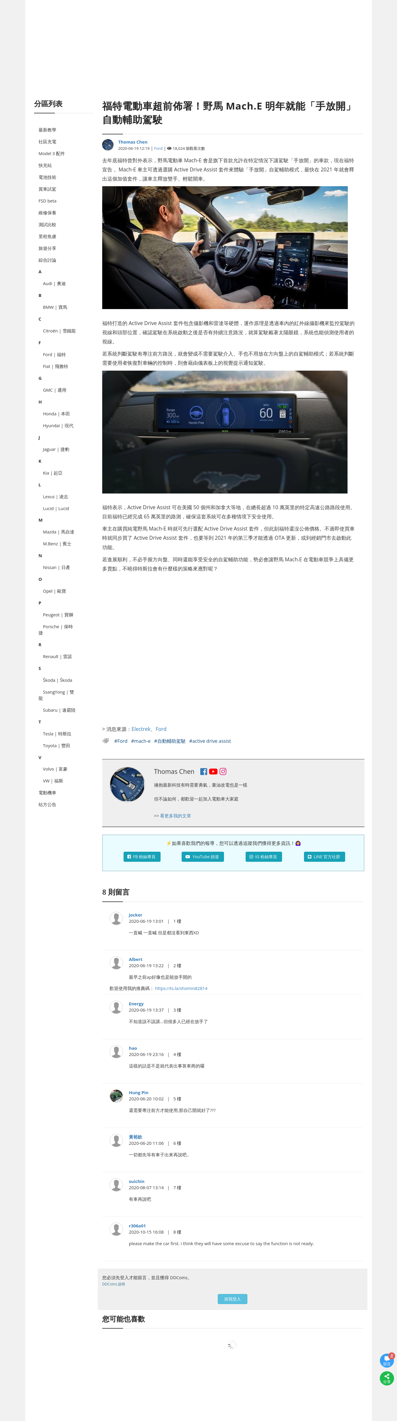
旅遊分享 (47, 248)
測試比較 (47, 224)
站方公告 (47, 804)
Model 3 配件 (52, 153)
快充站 (45, 165)
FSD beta (48, 201)
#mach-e (141, 741)
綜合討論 (47, 260)
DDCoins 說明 (113, 1284)
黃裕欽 (135, 1137)
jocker (136, 915)
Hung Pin (138, 1092)
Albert (136, 959)
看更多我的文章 (175, 816)
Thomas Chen (133, 142)
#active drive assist (210, 741)
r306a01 (137, 1226)
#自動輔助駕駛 (170, 741)
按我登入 (232, 1299)
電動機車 (47, 792)
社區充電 (47, 141)
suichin (137, 1181)
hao (133, 1048)
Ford (158, 148)
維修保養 (47, 213)
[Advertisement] (198, 56)
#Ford (121, 741)
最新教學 (47, 130)
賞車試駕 (47, 189)
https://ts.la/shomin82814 (181, 988)
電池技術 (47, 177)
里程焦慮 (47, 236)
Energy (136, 1004)
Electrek (141, 728)
